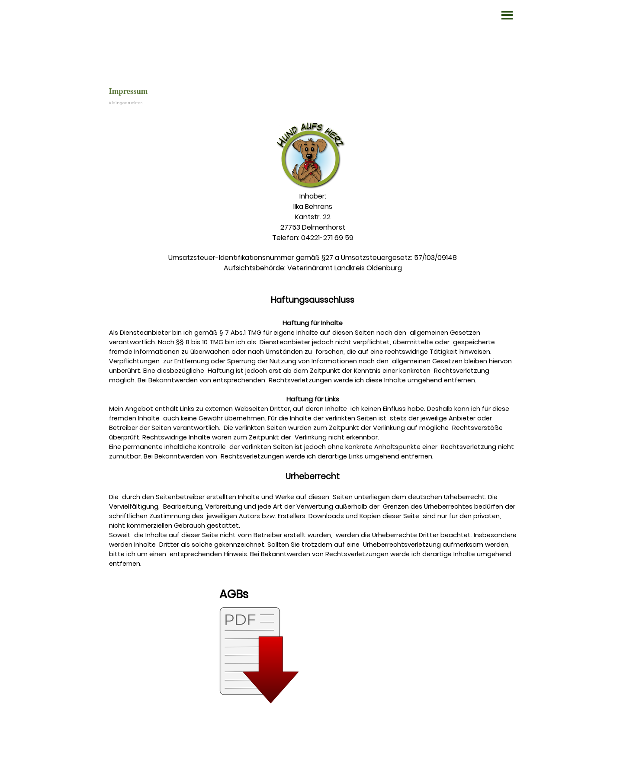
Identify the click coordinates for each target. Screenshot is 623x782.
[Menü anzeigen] (507, 15)
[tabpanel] (313, 423)
